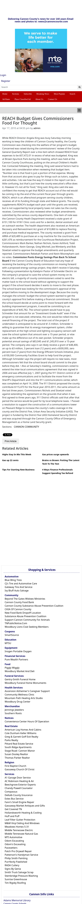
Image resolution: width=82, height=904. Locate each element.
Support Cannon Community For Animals (27, 619)
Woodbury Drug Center (17, 701)
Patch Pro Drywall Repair (18, 851)
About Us (39, 99)
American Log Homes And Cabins (23, 729)
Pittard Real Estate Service (19, 743)
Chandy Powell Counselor (19, 788)
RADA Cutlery (12, 865)
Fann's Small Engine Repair (19, 802)
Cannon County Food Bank (19, 602)
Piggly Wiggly (12, 667)
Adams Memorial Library (17, 900)
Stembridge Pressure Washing (21, 875)
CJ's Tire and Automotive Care (21, 583)
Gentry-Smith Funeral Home (20, 679)
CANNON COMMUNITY (26, 426)
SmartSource (12, 635)
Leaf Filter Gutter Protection (20, 819)
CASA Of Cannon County (18, 609)
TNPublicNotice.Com (16, 623)
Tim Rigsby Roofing (15, 882)
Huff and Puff (12, 816)
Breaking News (42, 94)
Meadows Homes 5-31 (17, 826)
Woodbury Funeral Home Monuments (25, 683)
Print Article (11, 441)
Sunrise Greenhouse (16, 879)
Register (5, 81)
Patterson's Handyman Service (21, 854)
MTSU (8, 643)
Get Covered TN (13, 809)
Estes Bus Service (14, 798)
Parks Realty (11, 740)
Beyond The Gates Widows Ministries (25, 598)
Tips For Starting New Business (18, 469)
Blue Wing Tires (13, 580)
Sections (15, 94)
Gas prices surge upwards (55, 454)
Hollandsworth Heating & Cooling (23, 812)
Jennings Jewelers (14, 709)
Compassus (11, 791)
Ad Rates (6, 99)
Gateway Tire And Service (18, 587)
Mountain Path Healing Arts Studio (24, 698)
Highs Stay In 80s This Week (16, 454)
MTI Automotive (13, 837)
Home (4, 94)
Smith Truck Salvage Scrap (19, 872)
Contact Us (52, 99)
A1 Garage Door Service (18, 777)
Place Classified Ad (23, 99)
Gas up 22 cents (10, 460)
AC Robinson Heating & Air (19, 781)
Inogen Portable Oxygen (18, 651)
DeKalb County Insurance (19, 795)
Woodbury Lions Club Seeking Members (26, 626)
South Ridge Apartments (18, 747)
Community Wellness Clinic (19, 694)
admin (36, 128)
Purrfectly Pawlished (16, 861)
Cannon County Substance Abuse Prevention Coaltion (34, 605)
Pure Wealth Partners (16, 659)
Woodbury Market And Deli (19, 671)
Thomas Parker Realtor (17, 757)
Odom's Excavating (15, 844)
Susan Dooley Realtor (16, 754)
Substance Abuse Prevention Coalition (25, 616)
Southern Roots (13, 713)
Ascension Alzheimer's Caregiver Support (27, 691)
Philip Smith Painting (16, 858)
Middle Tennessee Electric (19, 830)
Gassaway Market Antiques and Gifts (25, 805)
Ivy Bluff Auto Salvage (17, 590)
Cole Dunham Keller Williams (20, 733)
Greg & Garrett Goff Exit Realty (21, 736)
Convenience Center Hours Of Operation (27, 721)
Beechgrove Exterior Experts (20, 784)
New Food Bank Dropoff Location (23, 612)
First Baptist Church (15, 766)
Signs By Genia (13, 868)
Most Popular (59, 94)
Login (3, 75)
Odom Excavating (14, 840)
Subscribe (28, 94)
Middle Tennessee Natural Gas (21, 833)
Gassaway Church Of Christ (19, 769)
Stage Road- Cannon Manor (20, 750)
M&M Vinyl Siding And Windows (22, 823)
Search (72, 94)
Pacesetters (11, 847)
